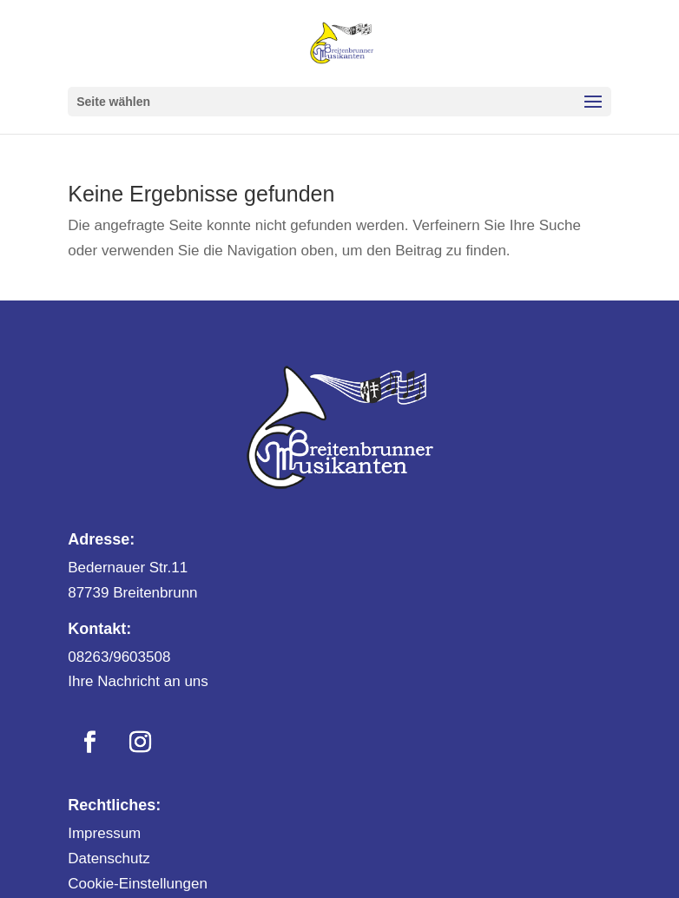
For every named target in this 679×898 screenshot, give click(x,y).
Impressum (104, 833)
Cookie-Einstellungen (138, 883)
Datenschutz (109, 858)
